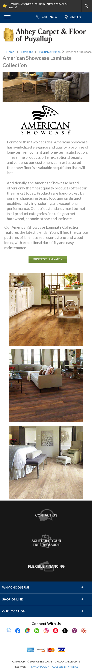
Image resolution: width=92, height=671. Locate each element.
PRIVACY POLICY (39, 666)
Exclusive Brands (49, 51)
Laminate (27, 51)
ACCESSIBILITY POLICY (65, 666)
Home (10, 51)
